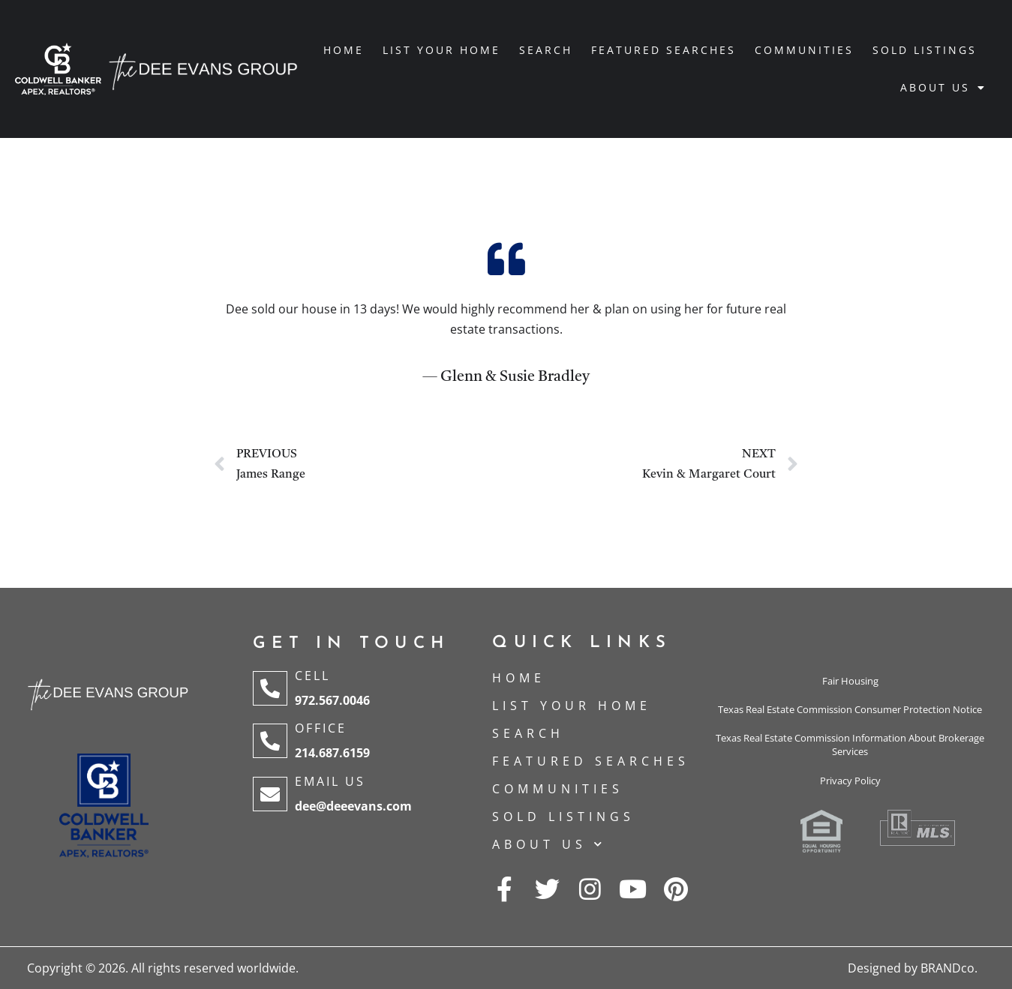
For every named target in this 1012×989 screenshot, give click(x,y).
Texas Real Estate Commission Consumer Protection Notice (850, 709)
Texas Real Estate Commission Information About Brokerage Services (850, 744)
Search (545, 50)
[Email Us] (270, 794)
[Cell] (270, 688)
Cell (312, 675)
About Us (943, 87)
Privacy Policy (850, 780)
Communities (804, 50)
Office (321, 728)
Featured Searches (663, 50)
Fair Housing (850, 681)
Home (343, 50)
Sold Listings (924, 50)
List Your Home (441, 50)
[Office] (270, 741)
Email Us (330, 781)
